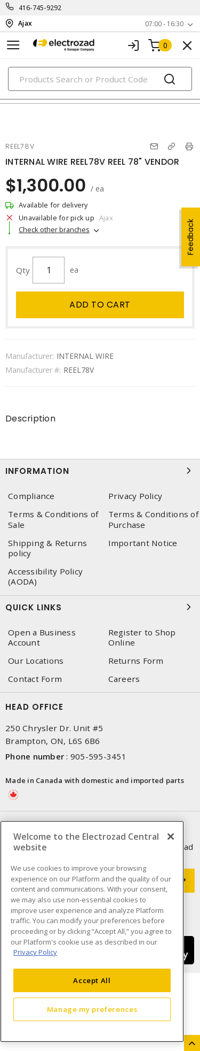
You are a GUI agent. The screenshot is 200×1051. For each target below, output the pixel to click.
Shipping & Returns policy (47, 548)
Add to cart (100, 304)
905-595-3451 (98, 756)
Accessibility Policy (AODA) (45, 576)
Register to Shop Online (142, 637)
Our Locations (35, 661)
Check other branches (54, 229)
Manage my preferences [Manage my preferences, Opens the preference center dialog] (92, 1009)
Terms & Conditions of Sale (53, 519)
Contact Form (35, 679)
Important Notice (143, 543)
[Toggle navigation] (13, 45)
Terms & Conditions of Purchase (153, 519)
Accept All (92, 980)
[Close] (170, 836)
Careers (124, 679)
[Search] (100, 79)
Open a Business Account (42, 637)
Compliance (31, 496)
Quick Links (100, 607)
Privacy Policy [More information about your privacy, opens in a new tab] (35, 952)
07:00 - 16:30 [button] (164, 23)
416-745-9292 (40, 7)
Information (100, 471)
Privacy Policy (135, 496)
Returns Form (136, 661)
